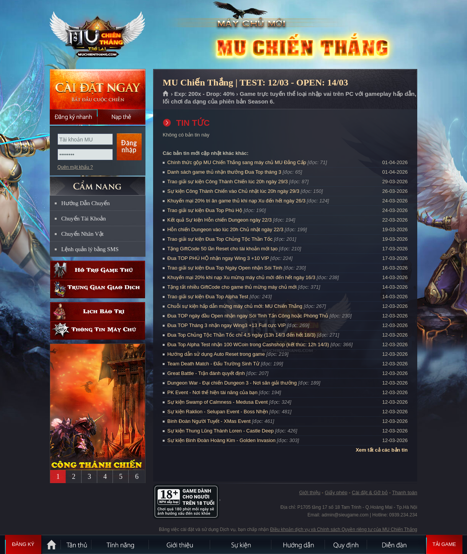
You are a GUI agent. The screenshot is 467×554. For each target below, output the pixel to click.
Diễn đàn (396, 544)
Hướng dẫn (298, 544)
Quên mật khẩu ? (75, 167)
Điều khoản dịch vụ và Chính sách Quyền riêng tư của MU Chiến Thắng (343, 529)
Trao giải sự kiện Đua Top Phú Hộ (204, 210)
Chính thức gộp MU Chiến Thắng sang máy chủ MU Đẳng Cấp (236, 162)
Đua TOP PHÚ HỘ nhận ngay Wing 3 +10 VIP (218, 258)
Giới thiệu (309, 492)
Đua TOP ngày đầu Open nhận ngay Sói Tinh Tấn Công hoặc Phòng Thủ (247, 316)
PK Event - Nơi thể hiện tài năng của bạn (212, 392)
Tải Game (444, 544)
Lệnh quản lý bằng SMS (90, 249)
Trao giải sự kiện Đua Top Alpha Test (207, 296)
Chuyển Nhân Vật (82, 234)
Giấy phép (336, 492)
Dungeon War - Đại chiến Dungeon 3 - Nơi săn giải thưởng (232, 383)
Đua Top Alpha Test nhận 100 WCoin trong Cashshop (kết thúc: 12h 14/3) (248, 344)
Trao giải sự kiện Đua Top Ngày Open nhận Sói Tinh (224, 268)
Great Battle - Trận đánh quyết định (206, 373)
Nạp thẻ (121, 117)
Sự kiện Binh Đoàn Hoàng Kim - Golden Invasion (221, 440)
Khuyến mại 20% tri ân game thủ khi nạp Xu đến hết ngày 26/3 (236, 201)
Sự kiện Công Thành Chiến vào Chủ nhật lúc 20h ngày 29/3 (233, 191)
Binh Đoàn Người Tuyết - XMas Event (209, 421)
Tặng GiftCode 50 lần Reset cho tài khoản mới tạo (222, 249)
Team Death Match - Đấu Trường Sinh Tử (213, 364)
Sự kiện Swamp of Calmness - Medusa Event (217, 402)
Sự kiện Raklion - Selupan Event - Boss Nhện (217, 411)
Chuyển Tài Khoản (83, 218)
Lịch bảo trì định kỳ (97, 311)
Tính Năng (120, 544)
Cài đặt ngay (97, 89)
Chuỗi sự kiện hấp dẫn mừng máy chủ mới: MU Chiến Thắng (234, 306)
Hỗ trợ (97, 270)
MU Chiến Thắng (97, 35)
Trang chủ (166, 94)
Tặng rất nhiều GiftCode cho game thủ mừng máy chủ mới (232, 287)
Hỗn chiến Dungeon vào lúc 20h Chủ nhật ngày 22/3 (225, 229)
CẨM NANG (97, 182)
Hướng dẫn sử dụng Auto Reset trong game (216, 354)
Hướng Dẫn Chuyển (85, 203)
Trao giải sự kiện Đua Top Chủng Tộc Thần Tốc (220, 239)
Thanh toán (404, 492)
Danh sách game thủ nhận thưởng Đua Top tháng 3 (224, 172)
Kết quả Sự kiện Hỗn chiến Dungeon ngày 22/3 (219, 220)
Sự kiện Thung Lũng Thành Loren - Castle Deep (220, 431)
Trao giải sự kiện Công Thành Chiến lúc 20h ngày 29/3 (227, 181)
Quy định (346, 544)
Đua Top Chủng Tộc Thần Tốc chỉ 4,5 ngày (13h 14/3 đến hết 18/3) (241, 335)
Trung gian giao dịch (97, 288)
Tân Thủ (76, 544)
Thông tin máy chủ (97, 330)
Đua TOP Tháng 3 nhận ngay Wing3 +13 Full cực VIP (226, 325)
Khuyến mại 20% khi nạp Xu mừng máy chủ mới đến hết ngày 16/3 (241, 277)
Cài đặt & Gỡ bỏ (370, 492)
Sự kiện (241, 544)
